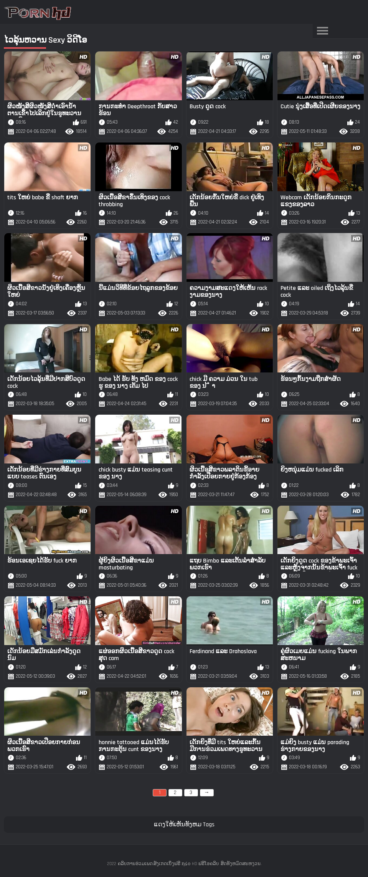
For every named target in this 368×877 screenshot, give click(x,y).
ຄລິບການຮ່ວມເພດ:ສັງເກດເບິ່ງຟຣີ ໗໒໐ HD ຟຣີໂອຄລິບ (168, 864)
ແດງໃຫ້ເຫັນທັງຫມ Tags (184, 825)
